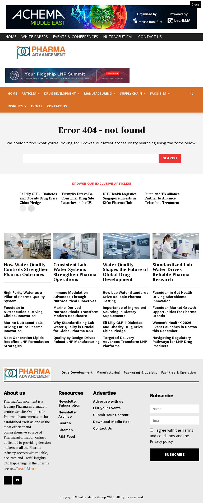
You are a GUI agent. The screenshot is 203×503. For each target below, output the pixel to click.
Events (36, 106)
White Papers (34, 36)
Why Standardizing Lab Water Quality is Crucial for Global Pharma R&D (73, 327)
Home (10, 36)
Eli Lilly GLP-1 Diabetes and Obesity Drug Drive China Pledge (38, 198)
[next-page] (31, 208)
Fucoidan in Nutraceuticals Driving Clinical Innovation (23, 312)
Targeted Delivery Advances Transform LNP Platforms (125, 342)
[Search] (170, 158)
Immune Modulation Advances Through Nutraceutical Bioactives (74, 297)
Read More (26, 468)
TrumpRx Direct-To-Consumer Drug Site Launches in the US (77, 198)
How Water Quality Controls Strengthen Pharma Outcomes (26, 269)
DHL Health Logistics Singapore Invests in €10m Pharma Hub (119, 198)
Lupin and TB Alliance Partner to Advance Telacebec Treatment (162, 198)
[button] (191, 93)
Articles (31, 93)
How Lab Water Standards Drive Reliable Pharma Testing (125, 297)
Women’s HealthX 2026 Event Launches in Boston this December (175, 327)
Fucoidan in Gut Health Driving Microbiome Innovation (172, 297)
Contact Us (150, 36)
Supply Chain (133, 93)
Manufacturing (100, 93)
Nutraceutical (118, 36)
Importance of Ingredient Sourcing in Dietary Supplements (124, 312)
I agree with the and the (171, 436)
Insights (17, 106)
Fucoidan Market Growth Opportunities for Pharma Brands (174, 312)
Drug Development (62, 93)
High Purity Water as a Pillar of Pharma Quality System (24, 297)
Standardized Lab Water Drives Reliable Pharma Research (172, 272)
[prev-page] (23, 208)
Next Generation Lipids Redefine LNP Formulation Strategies (26, 342)
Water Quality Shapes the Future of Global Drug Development (125, 272)
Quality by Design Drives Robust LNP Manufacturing (76, 340)
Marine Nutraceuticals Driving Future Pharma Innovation (23, 327)
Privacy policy (161, 441)
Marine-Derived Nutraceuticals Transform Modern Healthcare (75, 312)
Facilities (160, 93)
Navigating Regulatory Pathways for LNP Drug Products (172, 342)
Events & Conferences (75, 36)
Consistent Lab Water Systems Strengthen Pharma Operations (74, 272)
